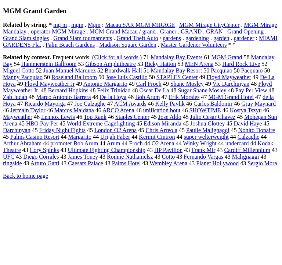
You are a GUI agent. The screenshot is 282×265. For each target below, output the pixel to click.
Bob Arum (147, 97)
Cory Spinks (44, 150)
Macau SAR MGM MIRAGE (140, 25)
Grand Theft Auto (137, 38)
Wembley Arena (168, 163)
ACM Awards (130, 103)
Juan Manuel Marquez (69, 70)
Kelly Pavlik (170, 103)
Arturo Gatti (44, 163)
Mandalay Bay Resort (176, 70)
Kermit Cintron (157, 137)
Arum (113, 143)
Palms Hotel (126, 163)
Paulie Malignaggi (207, 130)
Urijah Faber (115, 137)
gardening (197, 38)
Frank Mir (203, 150)
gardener (244, 38)
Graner (168, 31)
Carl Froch (149, 84)
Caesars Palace (85, 163)
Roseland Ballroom (74, 77)
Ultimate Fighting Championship (106, 150)
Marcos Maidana (74, 110)
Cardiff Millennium (247, 150)
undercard (237, 143)
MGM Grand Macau (114, 31)
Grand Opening (245, 31)
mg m (60, 25)
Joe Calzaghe (90, 103)
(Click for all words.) (117, 57)
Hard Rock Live (241, 64)
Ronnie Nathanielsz (130, 156)
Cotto (168, 156)
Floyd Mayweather (229, 77)
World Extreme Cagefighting (101, 123)
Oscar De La (154, 90)
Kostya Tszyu (246, 110)
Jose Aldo (169, 117)
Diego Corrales (41, 156)
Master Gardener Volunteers (194, 45)
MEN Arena (199, 64)
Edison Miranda (162, 123)
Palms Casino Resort (34, 137)
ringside (12, 163)
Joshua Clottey (207, 123)
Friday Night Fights (62, 130)
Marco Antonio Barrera (63, 97)
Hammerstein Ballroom (49, 64)
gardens (172, 38)
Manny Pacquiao (23, 77)
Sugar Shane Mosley (202, 90)
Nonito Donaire (256, 130)
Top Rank (95, 117)
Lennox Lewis (58, 117)
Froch (136, 143)
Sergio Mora (262, 163)
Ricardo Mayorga (45, 103)
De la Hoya (113, 97)
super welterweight (206, 137)
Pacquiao (221, 70)
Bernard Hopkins (68, 90)
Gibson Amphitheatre (110, 64)
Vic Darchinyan (230, 84)
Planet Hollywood (217, 163)
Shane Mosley (187, 84)
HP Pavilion (168, 150)
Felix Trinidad (113, 90)
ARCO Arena (118, 110)
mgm (77, 25)
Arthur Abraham (22, 143)
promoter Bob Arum (74, 143)
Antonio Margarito (105, 84)
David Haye (248, 123)
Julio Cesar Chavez (213, 117)
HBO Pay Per (42, 123)
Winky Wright (199, 143)
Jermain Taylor (28, 110)
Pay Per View (251, 90)
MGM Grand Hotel (231, 97)
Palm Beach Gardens (70, 45)
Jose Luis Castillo (127, 77)
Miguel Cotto (19, 70)
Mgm (94, 25)
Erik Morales (184, 97)
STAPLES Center (177, 77)
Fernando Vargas (203, 156)
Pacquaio (252, 70)
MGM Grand (226, 57)
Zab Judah (15, 97)
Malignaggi (245, 156)
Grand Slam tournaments (82, 38)
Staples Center (132, 117)
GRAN (214, 31)
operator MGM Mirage (58, 31)
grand (148, 31)
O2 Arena (163, 143)
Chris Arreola (161, 130)
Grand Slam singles (26, 38)
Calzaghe (249, 137)
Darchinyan (16, 130)
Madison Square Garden (127, 45)
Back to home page (25, 176)
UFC (8, 156)
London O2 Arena (115, 130)
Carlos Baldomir (213, 103)
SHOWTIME (205, 110)
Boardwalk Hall (123, 70)
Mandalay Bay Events (176, 57)
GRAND (191, 31)
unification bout (162, 110)
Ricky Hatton (160, 64)
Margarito (79, 137)
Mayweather (17, 117)
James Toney (83, 156)
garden (221, 38)
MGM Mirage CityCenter (209, 25)
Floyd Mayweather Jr (50, 84)
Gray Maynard (258, 103)
